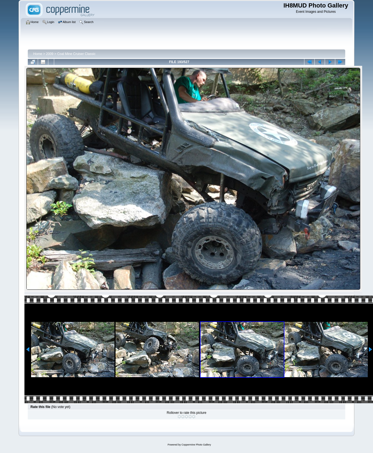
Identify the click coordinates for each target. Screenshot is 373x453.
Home (37, 54)
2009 (50, 54)
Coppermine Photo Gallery (196, 444)
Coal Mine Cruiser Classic (76, 54)
